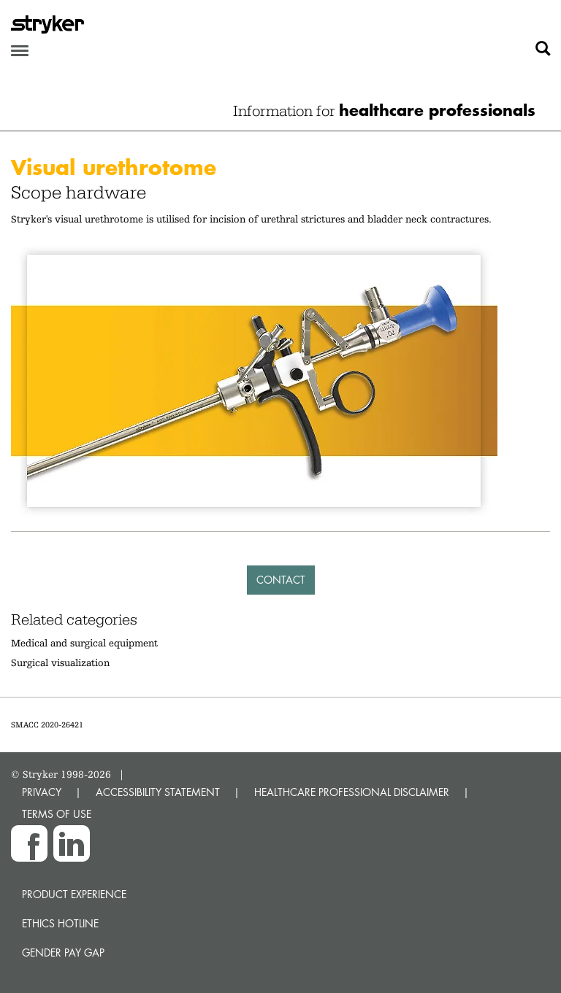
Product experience (74, 894)
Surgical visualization (60, 662)
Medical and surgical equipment (84, 643)
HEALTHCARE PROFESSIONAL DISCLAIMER (351, 792)
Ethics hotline (60, 923)
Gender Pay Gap (63, 952)
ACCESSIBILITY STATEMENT (158, 792)
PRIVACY (41, 792)
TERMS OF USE (56, 814)
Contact (280, 580)
